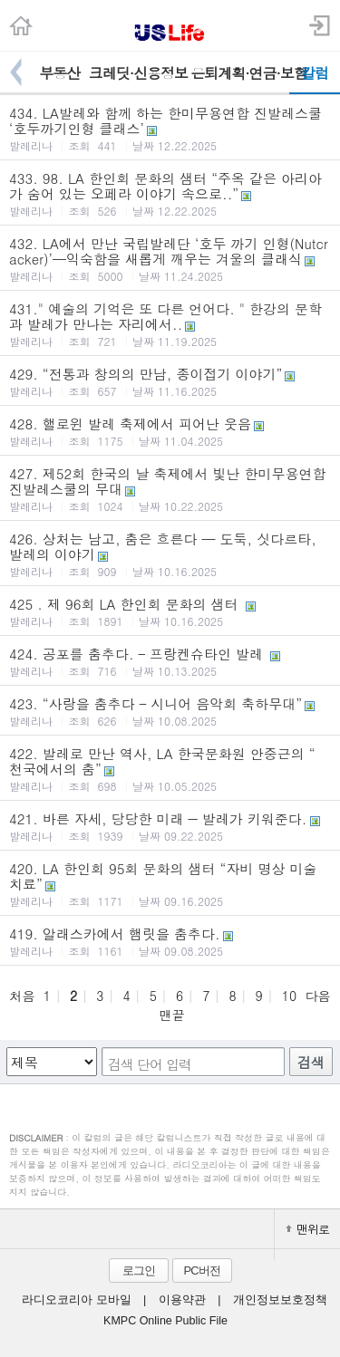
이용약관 (182, 1300)
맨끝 (172, 1015)
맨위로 (307, 1228)
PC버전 (201, 1270)
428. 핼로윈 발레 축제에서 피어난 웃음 (170, 431)
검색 (311, 1062)
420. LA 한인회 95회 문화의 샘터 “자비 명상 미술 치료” (170, 884)
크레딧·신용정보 (138, 73)
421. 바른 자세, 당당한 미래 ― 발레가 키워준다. (170, 826)
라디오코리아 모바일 (76, 1300)
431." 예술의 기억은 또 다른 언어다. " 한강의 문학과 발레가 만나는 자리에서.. (170, 324)
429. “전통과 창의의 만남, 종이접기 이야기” (170, 381)
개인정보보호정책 (280, 1300)
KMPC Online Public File (165, 1320)
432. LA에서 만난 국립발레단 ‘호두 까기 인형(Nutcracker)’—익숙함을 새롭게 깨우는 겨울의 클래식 (170, 259)
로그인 (138, 1270)
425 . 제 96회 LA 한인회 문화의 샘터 (170, 611)
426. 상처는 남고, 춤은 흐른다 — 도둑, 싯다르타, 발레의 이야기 (170, 554)
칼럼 (314, 73)
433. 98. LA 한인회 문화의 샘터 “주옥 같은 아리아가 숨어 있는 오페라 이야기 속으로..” (170, 193)
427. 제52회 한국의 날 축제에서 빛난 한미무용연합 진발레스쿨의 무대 (170, 489)
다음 (318, 995)
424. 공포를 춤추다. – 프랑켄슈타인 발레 (170, 661)
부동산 (59, 73)
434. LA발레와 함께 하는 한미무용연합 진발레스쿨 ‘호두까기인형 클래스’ (170, 128)
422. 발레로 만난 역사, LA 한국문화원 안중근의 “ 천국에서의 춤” (170, 769)
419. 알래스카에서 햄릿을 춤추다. (170, 941)
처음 (21, 995)
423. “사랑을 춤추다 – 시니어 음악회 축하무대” (170, 711)
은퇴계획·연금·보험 (239, 73)
